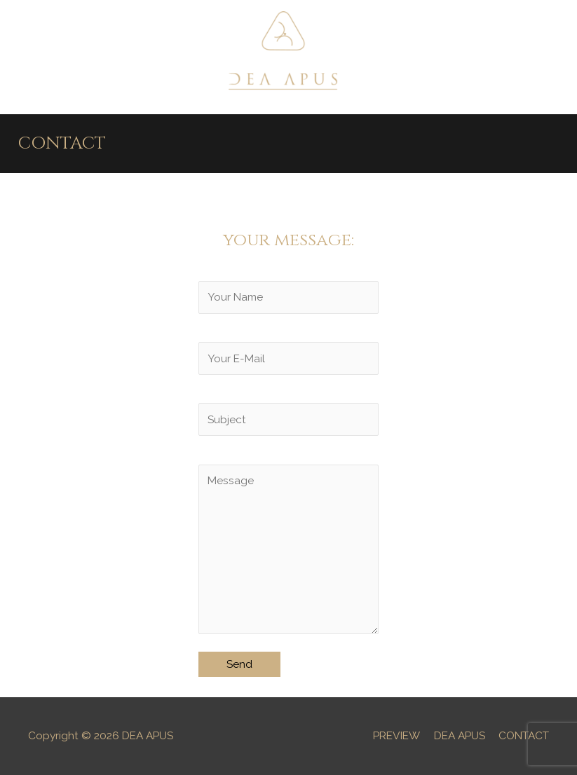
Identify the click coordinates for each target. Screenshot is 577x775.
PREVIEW (396, 735)
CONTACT (523, 735)
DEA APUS (459, 735)
